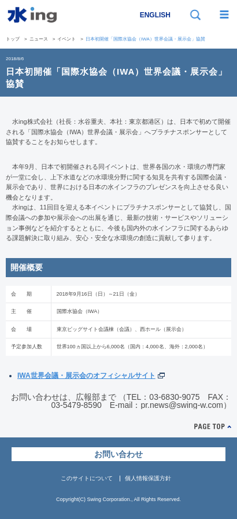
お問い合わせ (118, 454)
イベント (66, 39)
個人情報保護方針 (148, 478)
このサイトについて (87, 478)
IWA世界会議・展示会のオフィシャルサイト (86, 375)
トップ (13, 39)
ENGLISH (155, 15)
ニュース (38, 39)
